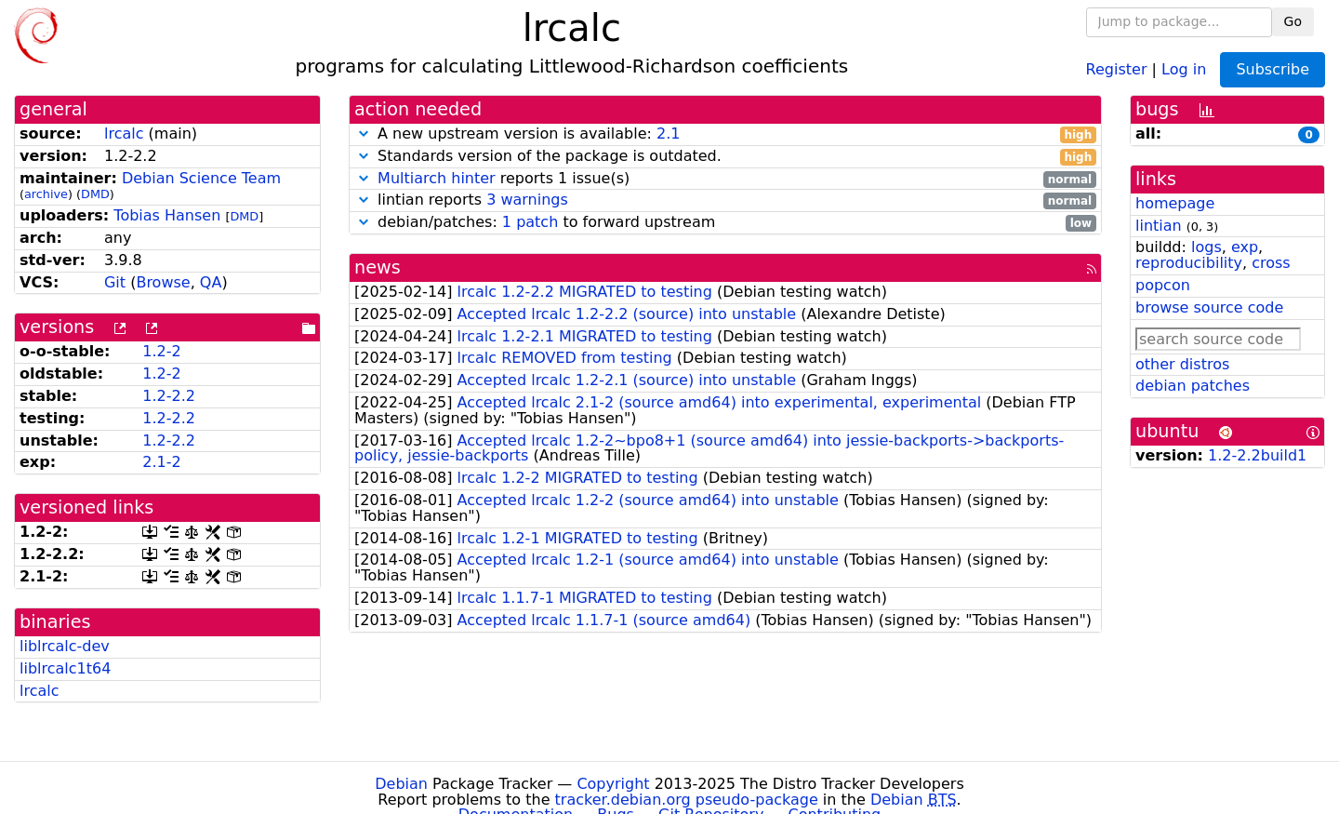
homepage (1174, 203)
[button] (363, 133)
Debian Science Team (201, 178)
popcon (1162, 285)
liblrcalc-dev (65, 646)
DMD (95, 194)
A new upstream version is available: (725, 134)
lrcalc (124, 133)
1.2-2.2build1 (1257, 455)
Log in (1183, 68)
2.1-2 (161, 462)
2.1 (668, 133)
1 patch (530, 222)
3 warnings (527, 199)
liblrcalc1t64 (65, 668)
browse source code (1209, 307)
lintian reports (725, 200)
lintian (1158, 225)
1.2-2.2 (168, 396)
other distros (1182, 364)
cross (1271, 263)
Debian (401, 784)
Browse (163, 282)
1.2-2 (161, 351)
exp (1244, 247)
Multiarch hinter (437, 178)
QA (211, 282)
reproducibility (1188, 263)
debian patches (1192, 385)
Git (115, 282)
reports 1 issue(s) (725, 179)
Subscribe (1272, 69)
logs (1206, 247)
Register (1116, 68)
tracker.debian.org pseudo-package (686, 799)
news (377, 267)
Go (1293, 21)
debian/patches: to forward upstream (725, 223)
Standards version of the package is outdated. (725, 157)
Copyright (613, 784)
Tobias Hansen (166, 215)
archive (46, 194)
